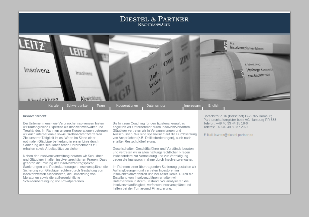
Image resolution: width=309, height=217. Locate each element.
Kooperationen (127, 105)
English (214, 105)
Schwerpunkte (77, 105)
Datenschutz (156, 105)
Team (101, 105)
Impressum (192, 105)
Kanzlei (54, 105)
